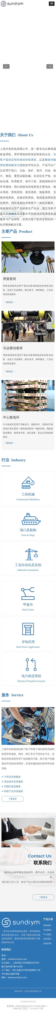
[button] (52, 4)
